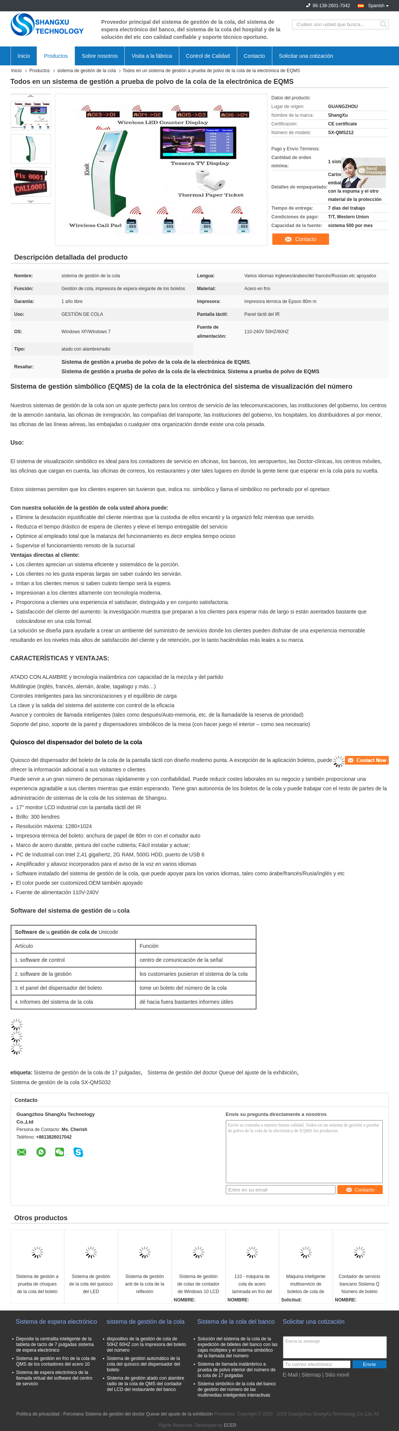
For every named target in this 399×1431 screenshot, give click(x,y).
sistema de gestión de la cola (86, 70)
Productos (56, 56)
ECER (230, 1425)
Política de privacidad (37, 1414)
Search (384, 24)
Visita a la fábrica (152, 56)
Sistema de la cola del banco (236, 1321)
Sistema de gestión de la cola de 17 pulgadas (87, 1072)
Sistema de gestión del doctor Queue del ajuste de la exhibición (222, 1072)
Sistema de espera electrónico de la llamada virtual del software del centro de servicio (54, 1378)
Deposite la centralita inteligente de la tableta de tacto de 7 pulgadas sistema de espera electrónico (55, 1344)
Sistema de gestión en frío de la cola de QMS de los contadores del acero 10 (56, 1361)
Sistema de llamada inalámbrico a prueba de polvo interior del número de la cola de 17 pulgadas (237, 1369)
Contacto (254, 56)
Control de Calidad (208, 56)
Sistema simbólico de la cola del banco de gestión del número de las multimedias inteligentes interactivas (237, 1389)
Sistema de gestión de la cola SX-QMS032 (61, 1082)
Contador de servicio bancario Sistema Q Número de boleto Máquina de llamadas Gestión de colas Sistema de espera (359, 1284)
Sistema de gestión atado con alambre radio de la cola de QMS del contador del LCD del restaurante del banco (146, 1383)
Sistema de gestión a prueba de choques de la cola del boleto (37, 1284)
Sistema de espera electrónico (56, 1321)
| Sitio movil (335, 1375)
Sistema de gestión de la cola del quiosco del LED (91, 1284)
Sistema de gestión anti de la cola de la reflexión (144, 1284)
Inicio (24, 56)
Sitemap (311, 1375)
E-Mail (290, 1375)
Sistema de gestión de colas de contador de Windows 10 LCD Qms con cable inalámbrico (198, 1284)
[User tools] (367, 760)
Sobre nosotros (100, 56)
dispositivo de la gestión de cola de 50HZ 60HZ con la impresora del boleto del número (146, 1344)
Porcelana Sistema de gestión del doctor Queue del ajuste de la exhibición (138, 1414)
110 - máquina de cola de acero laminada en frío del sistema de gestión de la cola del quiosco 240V (252, 1284)
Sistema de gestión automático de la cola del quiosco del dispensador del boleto (143, 1364)
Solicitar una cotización (306, 56)
